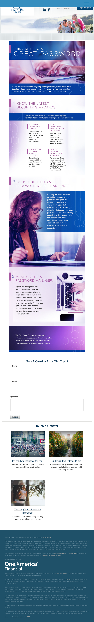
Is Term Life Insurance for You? (27, 461)
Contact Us (67, 8)
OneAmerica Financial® (60, 573)
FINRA (66, 579)
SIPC (70, 579)
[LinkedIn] (44, 10)
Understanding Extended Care (66, 461)
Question (14, 397)
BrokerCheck (47, 537)
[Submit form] (15, 417)
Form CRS (27, 617)
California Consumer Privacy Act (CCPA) (66, 553)
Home (58, 8)
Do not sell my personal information (50, 555)
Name (14, 366)
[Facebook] (49, 10)
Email (14, 381)
